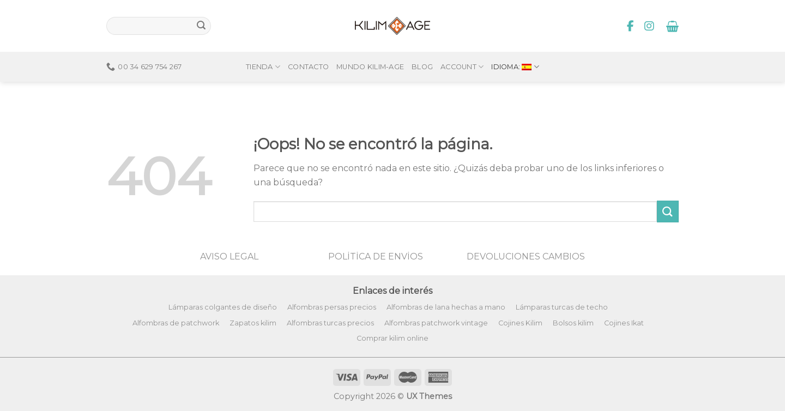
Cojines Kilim (520, 323)
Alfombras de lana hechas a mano (446, 307)
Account (462, 48)
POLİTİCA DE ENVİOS (375, 256)
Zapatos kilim (253, 323)
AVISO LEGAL (229, 256)
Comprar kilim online (392, 338)
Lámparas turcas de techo (562, 307)
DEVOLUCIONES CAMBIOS (526, 256)
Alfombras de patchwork (175, 323)
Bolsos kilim (573, 323)
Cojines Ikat (624, 323)
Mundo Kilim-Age (370, 48)
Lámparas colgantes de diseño (222, 307)
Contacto (308, 48)
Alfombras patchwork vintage (436, 323)
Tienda (263, 48)
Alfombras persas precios (331, 307)
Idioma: (515, 48)
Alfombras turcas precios (330, 323)
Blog (422, 48)
